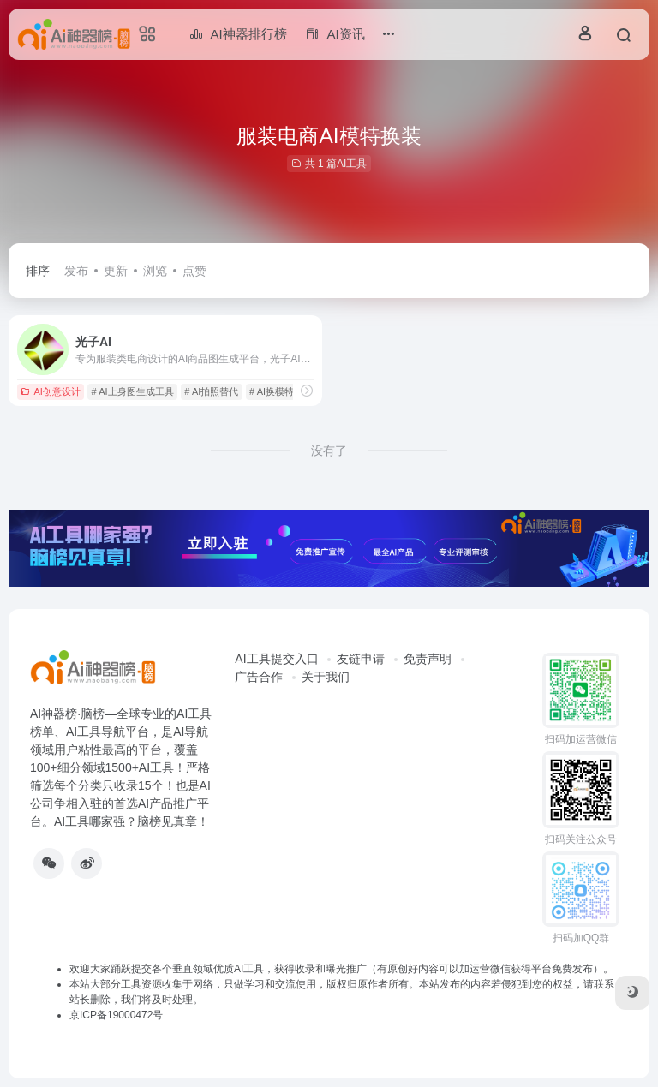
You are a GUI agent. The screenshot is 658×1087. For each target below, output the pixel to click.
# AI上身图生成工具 (133, 391)
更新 (116, 271)
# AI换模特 (271, 391)
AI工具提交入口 (276, 659)
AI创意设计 (50, 391)
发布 (76, 271)
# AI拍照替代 (211, 391)
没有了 (329, 450)
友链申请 (361, 659)
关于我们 (326, 677)
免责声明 (428, 659)
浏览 (155, 271)
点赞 (194, 271)
